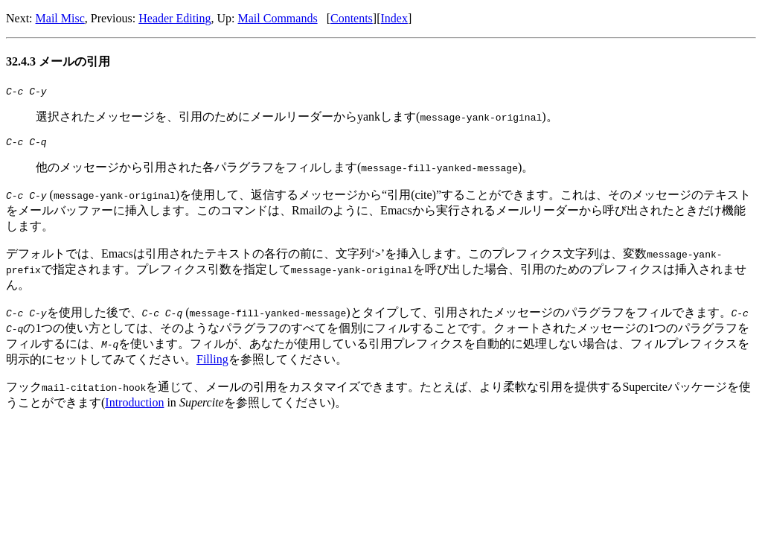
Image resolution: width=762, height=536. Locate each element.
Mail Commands (278, 18)
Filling (212, 363)
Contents (351, 18)
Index (394, 18)
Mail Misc (60, 18)
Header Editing (174, 18)
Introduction (134, 407)
